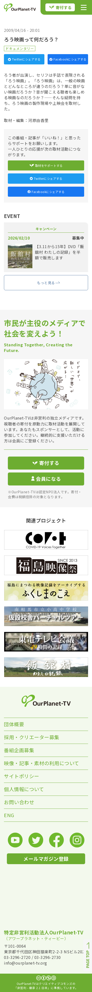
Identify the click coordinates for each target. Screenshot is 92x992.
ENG (9, 815)
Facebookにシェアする (67, 59)
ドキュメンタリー (19, 48)
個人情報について (24, 789)
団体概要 (14, 724)
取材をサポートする (46, 165)
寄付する (60, 7)
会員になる (46, 478)
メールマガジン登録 (46, 858)
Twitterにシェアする (24, 59)
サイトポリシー (21, 776)
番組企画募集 (19, 750)
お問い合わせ (19, 802)
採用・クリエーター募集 (31, 737)
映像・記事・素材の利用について (41, 763)
